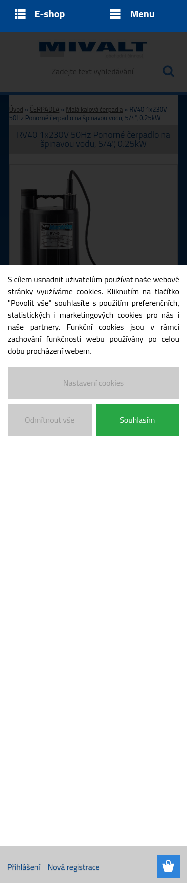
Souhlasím (137, 420)
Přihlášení (23, 867)
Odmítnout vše (49, 420)
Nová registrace (74, 867)
